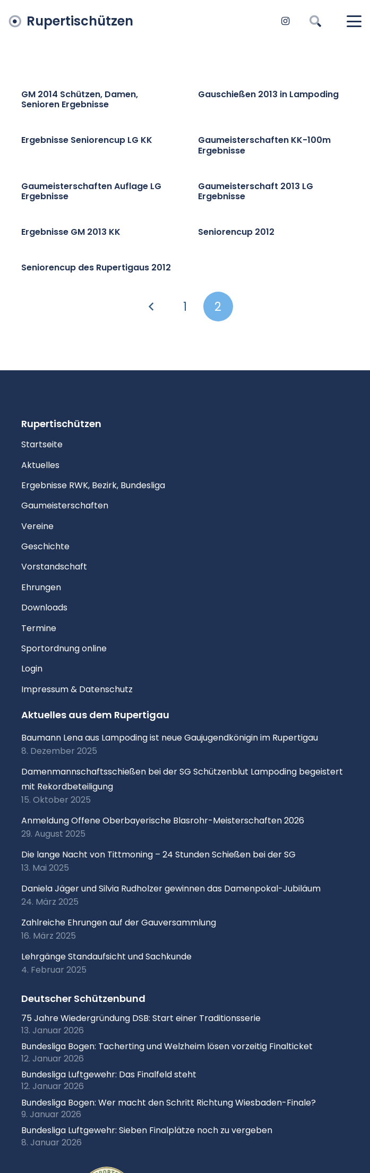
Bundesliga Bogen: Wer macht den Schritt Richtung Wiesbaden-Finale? (168, 1102)
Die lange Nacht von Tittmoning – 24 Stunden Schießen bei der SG (158, 854)
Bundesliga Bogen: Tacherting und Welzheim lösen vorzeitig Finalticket (167, 1046)
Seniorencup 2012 (236, 232)
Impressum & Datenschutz (77, 689)
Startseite (42, 444)
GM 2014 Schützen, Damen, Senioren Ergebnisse (79, 99)
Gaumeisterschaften (64, 505)
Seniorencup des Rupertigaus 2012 (96, 268)
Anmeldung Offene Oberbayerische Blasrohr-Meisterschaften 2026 (162, 820)
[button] (315, 21)
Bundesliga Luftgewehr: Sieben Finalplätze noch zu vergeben (146, 1130)
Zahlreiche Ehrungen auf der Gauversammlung (118, 922)
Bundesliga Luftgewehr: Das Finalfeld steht (108, 1074)
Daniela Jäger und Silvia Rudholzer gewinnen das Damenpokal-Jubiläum (171, 888)
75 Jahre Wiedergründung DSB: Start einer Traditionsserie (141, 1018)
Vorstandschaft (54, 566)
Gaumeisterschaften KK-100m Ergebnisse (264, 145)
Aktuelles (40, 465)
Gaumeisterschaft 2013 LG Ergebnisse (255, 191)
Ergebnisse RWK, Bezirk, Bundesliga (93, 485)
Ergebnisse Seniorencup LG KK (86, 140)
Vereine (37, 526)
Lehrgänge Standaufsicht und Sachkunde (106, 956)
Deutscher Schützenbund (83, 998)
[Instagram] (285, 21)
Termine (38, 628)
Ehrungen (41, 587)
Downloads (44, 607)
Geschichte (45, 546)
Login (31, 668)
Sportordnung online (64, 648)
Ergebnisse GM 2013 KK (71, 232)
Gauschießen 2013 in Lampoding (268, 94)
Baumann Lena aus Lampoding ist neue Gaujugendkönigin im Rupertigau (169, 738)
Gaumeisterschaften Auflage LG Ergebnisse (91, 191)
